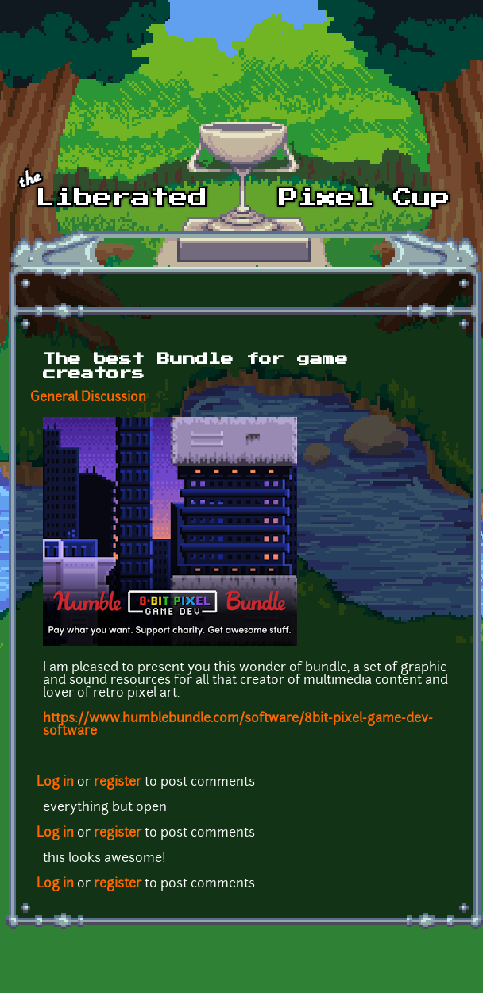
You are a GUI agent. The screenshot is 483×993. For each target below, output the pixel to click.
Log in (55, 782)
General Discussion (88, 398)
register (117, 782)
